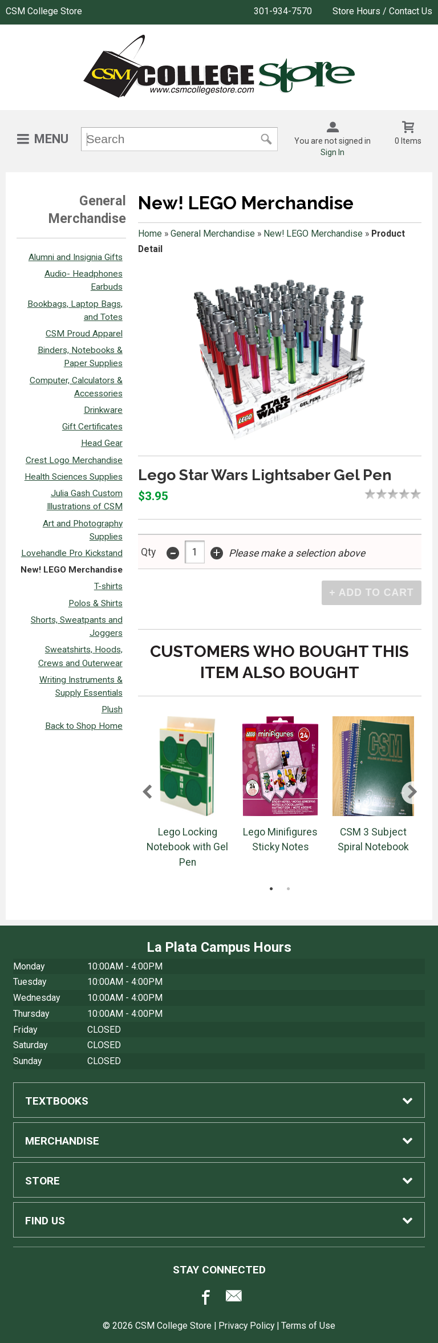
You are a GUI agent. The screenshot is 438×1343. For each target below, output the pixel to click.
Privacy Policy (246, 1325)
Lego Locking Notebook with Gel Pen (187, 847)
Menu (51, 139)
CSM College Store (44, 11)
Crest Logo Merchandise (74, 460)
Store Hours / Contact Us (382, 11)
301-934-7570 (283, 11)
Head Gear (102, 443)
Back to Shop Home (84, 726)
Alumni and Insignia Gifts (76, 257)
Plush (112, 709)
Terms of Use (308, 1325)
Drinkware (103, 410)
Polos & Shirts (95, 603)
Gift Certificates (92, 426)
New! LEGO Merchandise (72, 570)
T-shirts (108, 586)
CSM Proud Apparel (84, 333)
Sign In (332, 152)
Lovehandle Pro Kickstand (72, 553)
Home (150, 233)
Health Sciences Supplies (74, 477)
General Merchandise (213, 233)
